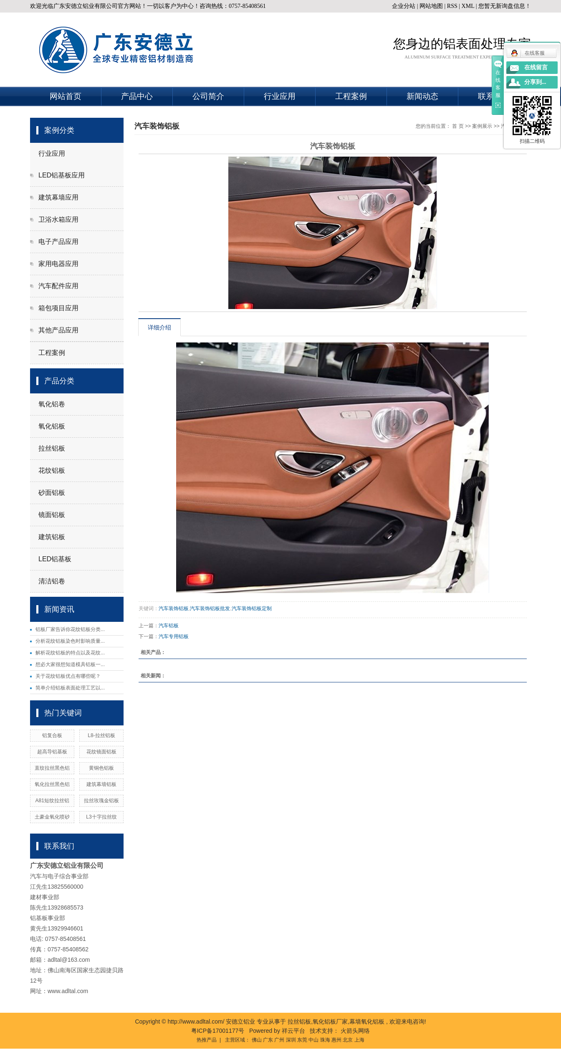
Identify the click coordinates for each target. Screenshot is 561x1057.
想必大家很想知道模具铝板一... (70, 664)
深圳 (291, 1040)
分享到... (535, 82)
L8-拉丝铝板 (101, 735)
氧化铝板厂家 (330, 1021)
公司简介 (208, 96)
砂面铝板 (51, 492)
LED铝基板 (54, 559)
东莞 (302, 1040)
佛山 (257, 1040)
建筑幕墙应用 (58, 197)
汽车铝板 (169, 626)
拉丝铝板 (51, 448)
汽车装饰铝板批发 (210, 608)
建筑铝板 (51, 536)
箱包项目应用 (58, 308)
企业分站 (403, 6)
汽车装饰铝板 (174, 608)
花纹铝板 (51, 470)
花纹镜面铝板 (101, 752)
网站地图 (432, 6)
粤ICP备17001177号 (218, 1030)
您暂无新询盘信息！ (504, 6)
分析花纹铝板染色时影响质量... (70, 641)
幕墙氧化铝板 (366, 1021)
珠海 (325, 1040)
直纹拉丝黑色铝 (52, 768)
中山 (313, 1040)
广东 (268, 1040)
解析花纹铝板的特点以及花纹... (70, 653)
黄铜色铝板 (101, 768)
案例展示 (482, 126)
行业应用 (280, 96)
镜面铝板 (51, 514)
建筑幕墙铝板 (101, 784)
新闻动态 (422, 96)
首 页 (457, 126)
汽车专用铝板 (174, 636)
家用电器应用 (58, 263)
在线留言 (536, 67)
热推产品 (207, 1040)
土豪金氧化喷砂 (52, 817)
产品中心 (137, 96)
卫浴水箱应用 (58, 219)
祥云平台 (293, 1030)
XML (468, 6)
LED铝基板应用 (61, 175)
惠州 (336, 1040)
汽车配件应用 (58, 285)
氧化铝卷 (51, 404)
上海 (359, 1040)
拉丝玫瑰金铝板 (101, 801)
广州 (279, 1040)
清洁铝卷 (51, 581)
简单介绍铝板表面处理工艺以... (70, 688)
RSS (452, 6)
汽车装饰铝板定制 (252, 608)
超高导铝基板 (52, 752)
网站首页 (65, 96)
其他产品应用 (58, 330)
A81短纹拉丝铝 (52, 801)
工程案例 (351, 96)
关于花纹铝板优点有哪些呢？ (68, 676)
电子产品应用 (58, 241)
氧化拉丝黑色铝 (52, 784)
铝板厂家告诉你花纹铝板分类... (70, 629)
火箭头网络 (355, 1030)
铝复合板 (52, 735)
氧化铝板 (51, 426)
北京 (348, 1040)
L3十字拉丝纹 (101, 817)
